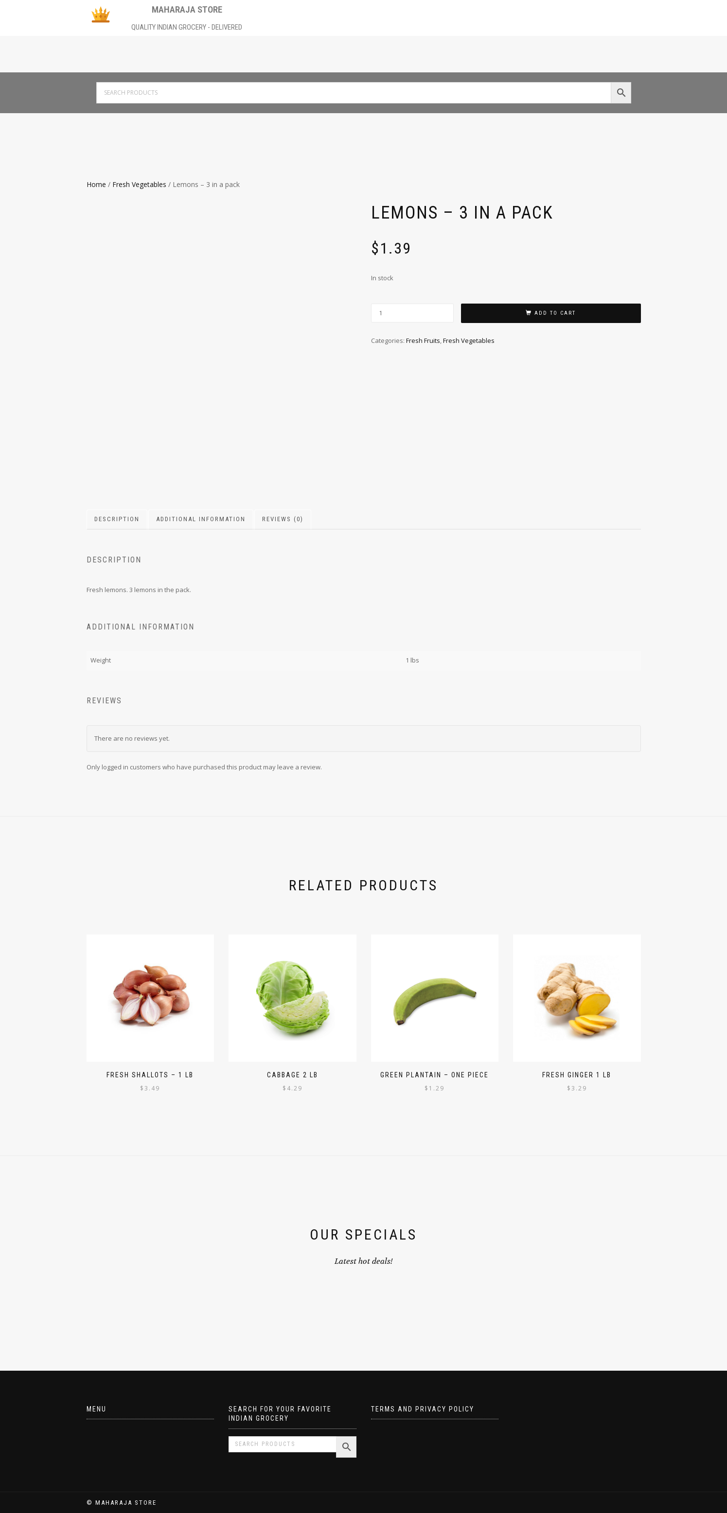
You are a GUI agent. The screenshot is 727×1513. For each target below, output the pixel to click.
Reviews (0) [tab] (282, 519)
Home (96, 184)
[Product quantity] (412, 313)
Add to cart (555, 313)
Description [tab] (117, 519)
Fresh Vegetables (139, 184)
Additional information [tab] (201, 519)
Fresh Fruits (423, 340)
